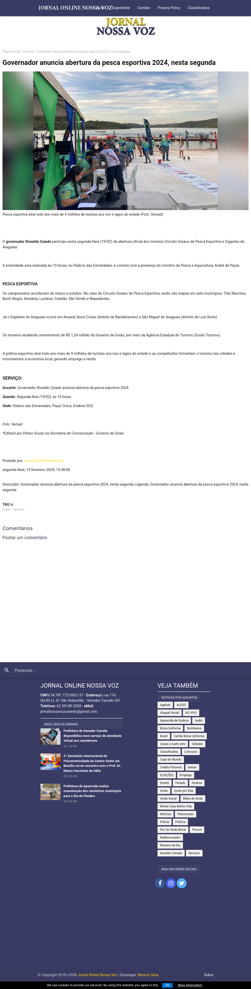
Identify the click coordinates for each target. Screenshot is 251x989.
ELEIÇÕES (166, 775)
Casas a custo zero (172, 744)
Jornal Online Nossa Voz (44, 461)
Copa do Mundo (170, 759)
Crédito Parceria (171, 767)
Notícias (28, 51)
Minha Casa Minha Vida (176, 806)
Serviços (194, 853)
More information (190, 985)
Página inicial (11, 51)
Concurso (190, 752)
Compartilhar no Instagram (171, 883)
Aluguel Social (169, 713)
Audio (199, 720)
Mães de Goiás (193, 798)
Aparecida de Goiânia (174, 720)
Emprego (186, 775)
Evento (164, 783)
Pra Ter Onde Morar (173, 830)
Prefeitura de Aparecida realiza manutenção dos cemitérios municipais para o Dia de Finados (92, 791)
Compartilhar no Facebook (160, 883)
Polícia (164, 822)
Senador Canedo (171, 853)
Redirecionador (170, 837)
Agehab (165, 705)
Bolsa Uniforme (170, 728)
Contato (143, 8)
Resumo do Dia (170, 845)
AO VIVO (191, 713)
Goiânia (197, 783)
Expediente (121, 8)
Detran (192, 767)
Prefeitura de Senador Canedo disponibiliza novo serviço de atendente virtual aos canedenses (93, 735)
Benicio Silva (148, 975)
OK (167, 985)
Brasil (164, 736)
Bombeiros (194, 728)
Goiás (6, 509)
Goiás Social (168, 798)
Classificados (199, 8)
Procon (197, 830)
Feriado (180, 783)
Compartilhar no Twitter (182, 883)
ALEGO (181, 705)
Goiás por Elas (183, 791)
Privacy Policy (169, 8)
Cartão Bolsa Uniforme (189, 736)
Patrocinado (185, 814)
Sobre (209, 975)
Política (180, 822)
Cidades (197, 744)
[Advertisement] (125, 933)
